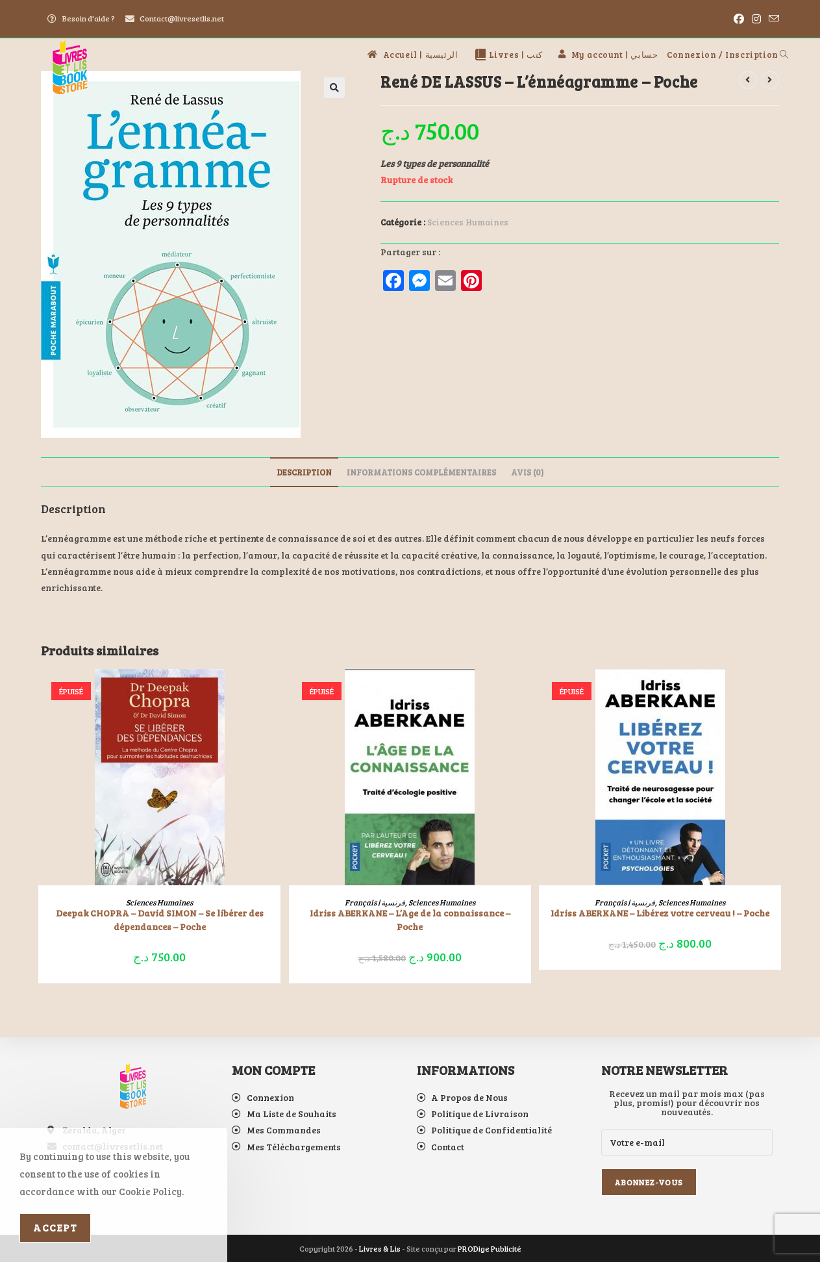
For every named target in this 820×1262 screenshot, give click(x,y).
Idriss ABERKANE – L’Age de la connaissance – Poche (410, 920)
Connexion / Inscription (722, 54)
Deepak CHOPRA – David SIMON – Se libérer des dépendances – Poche (160, 920)
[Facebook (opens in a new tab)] (739, 18)
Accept (55, 1227)
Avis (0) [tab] (527, 472)
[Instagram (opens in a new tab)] (756, 18)
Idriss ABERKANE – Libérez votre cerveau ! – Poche (660, 913)
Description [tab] (304, 472)
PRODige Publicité (489, 1248)
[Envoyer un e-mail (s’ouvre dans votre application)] (772, 18)
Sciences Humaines (467, 222)
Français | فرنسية (375, 902)
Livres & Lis (380, 1248)
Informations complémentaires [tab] (421, 472)
